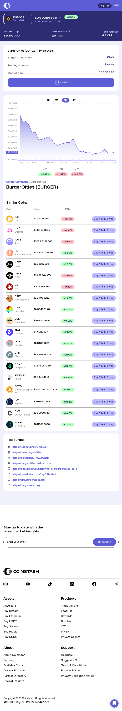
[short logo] (7, 6)
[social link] (5, 584)
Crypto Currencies (17, 182)
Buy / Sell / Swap (104, 219)
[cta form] (61, 542)
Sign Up (104, 6)
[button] (114, 703)
